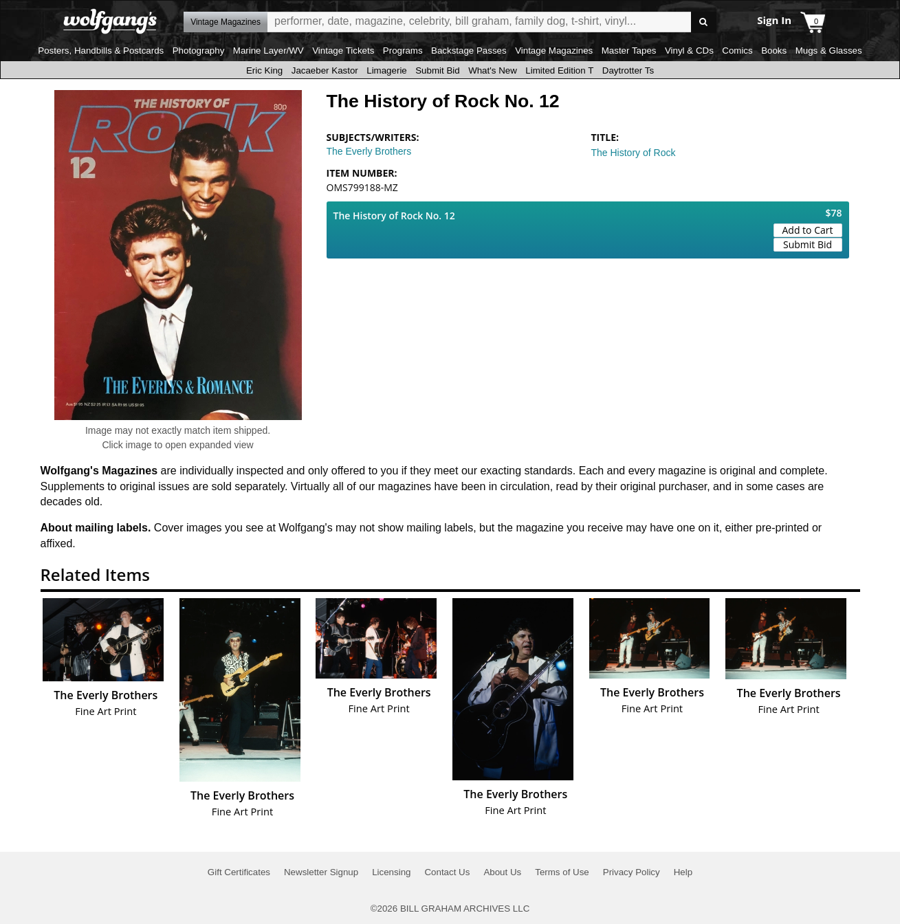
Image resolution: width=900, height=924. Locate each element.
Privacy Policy (631, 872)
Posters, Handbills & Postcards (101, 50)
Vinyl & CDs (689, 50)
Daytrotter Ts (628, 70)
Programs (403, 50)
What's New (492, 70)
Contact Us (447, 872)
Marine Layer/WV (268, 50)
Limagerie (386, 70)
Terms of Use (562, 872)
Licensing (391, 872)
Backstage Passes (469, 50)
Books (774, 50)
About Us (502, 872)
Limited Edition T (559, 70)
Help (683, 872)
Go (703, 22)
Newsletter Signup (321, 872)
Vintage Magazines (554, 50)
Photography (199, 50)
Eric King (264, 70)
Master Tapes (629, 50)
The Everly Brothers (369, 151)
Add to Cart (807, 229)
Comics (737, 50)
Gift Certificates (239, 872)
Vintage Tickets (343, 50)
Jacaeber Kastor (325, 70)
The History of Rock (633, 152)
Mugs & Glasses (828, 50)
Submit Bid (437, 70)
